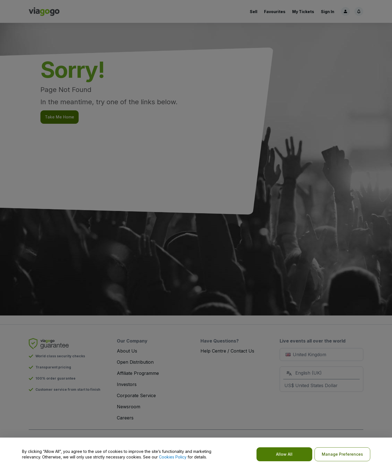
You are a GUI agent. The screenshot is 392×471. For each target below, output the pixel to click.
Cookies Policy (173, 457)
